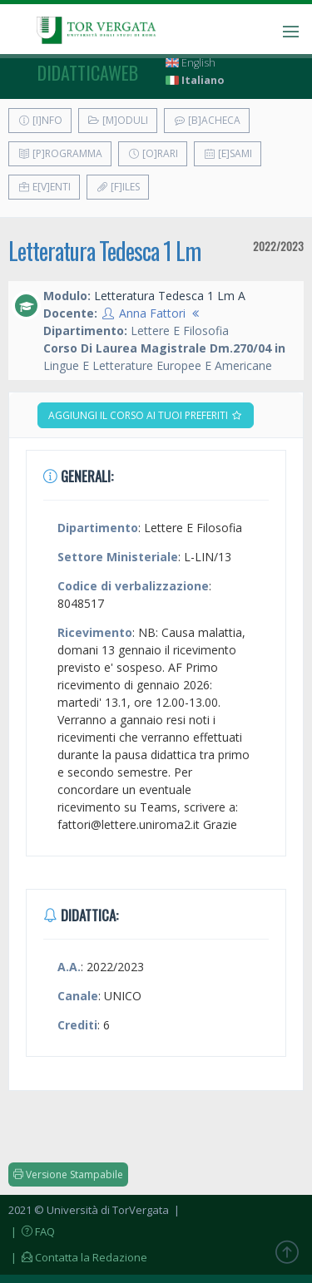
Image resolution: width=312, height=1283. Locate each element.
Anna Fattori (152, 313)
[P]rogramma (59, 153)
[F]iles (118, 187)
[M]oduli (117, 120)
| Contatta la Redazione (77, 1257)
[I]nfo (39, 120)
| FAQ (31, 1231)
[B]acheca (206, 120)
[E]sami (227, 153)
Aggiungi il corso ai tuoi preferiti (145, 415)
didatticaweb (87, 72)
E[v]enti (44, 187)
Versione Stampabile (68, 1174)
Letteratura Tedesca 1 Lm (104, 251)
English (190, 63)
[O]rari (152, 153)
